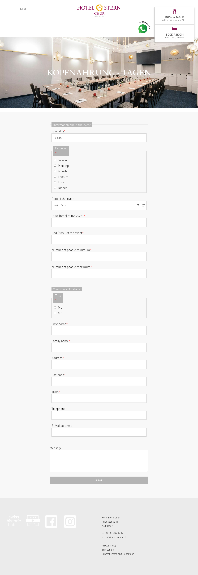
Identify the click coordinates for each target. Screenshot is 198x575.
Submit (99, 480)
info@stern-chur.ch (116, 537)
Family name (60, 341)
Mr (60, 313)
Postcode (58, 374)
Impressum (108, 549)
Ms (60, 307)
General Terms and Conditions (118, 553)
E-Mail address (62, 425)
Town (55, 391)
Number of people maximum (71, 266)
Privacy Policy (109, 545)
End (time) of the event (67, 233)
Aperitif (63, 171)
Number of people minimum (71, 250)
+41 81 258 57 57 (114, 532)
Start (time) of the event (68, 216)
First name (59, 324)
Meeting (63, 165)
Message (56, 448)
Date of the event (63, 198)
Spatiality (58, 131)
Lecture (63, 176)
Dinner (62, 187)
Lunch (62, 182)
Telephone (59, 408)
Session (63, 160)
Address (57, 357)
